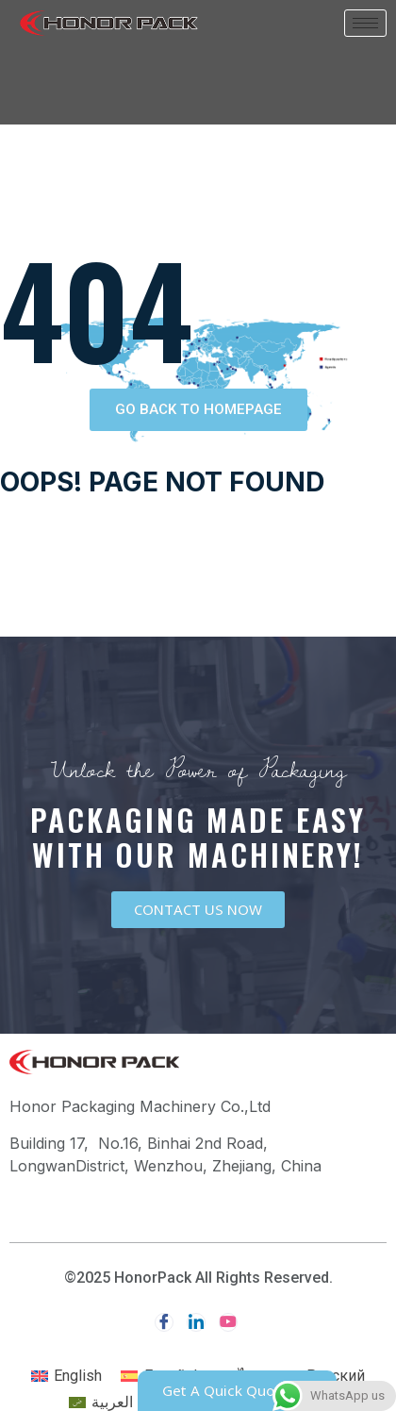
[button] (198, 410)
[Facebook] (164, 1322)
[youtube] (228, 1322)
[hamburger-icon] (365, 23)
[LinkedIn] (196, 1322)
